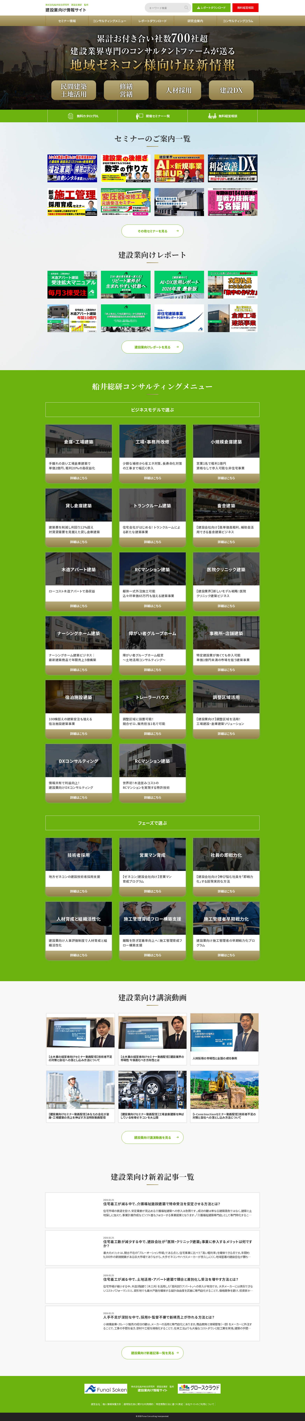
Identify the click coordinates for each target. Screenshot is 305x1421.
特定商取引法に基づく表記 (169, 1404)
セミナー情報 (67, 20)
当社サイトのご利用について (199, 1404)
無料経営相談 (245, 7)
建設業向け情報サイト (66, 10)
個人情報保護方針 (112, 1404)
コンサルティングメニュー (109, 20)
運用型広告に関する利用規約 (138, 1404)
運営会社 (95, 1404)
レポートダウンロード (211, 7)
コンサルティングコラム (238, 20)
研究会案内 (195, 20)
